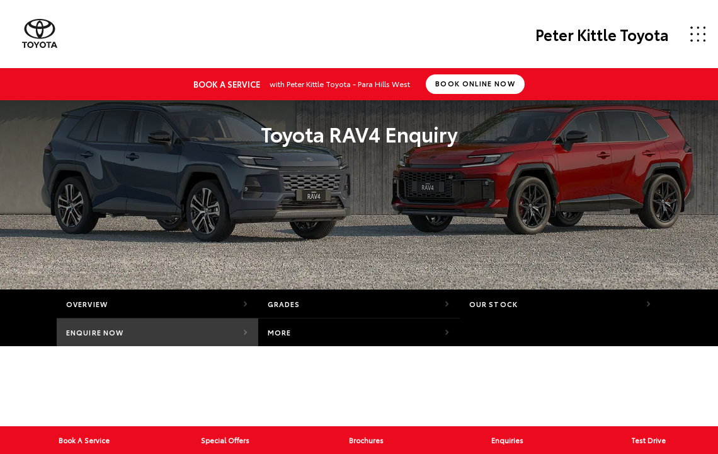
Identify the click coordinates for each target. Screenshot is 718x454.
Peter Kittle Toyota (602, 34)
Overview (87, 304)
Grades (284, 304)
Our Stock (493, 304)
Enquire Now (94, 332)
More (279, 332)
